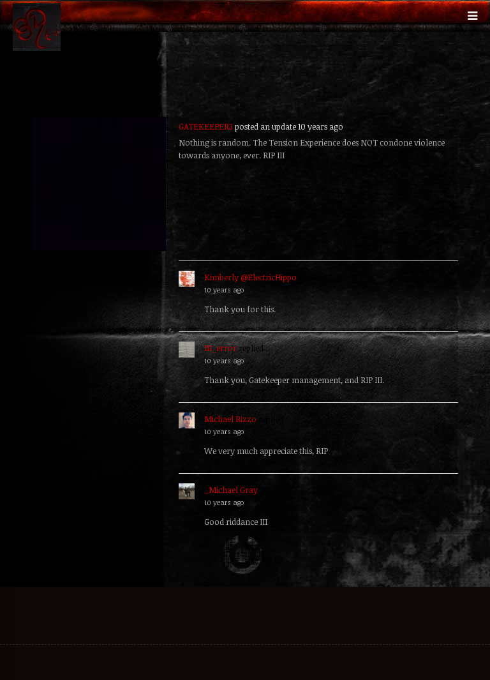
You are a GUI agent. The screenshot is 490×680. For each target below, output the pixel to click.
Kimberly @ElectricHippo (250, 277)
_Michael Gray (231, 489)
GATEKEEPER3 (206, 126)
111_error (220, 348)
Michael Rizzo (230, 419)
